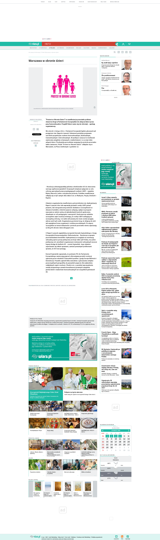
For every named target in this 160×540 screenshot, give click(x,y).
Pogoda (115, 458)
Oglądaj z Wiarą (33, 479)
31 (103, 436)
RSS (122, 536)
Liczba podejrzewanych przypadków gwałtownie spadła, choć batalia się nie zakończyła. (110, 221)
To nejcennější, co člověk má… (109, 90)
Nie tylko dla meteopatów (107, 455)
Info (48, 43)
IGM (47, 537)
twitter (130, 52)
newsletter (122, 52)
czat (56, 1)
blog (49, 1)
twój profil (123, 44)
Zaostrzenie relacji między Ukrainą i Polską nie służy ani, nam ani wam (110, 368)
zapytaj (63, 1)
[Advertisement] (80, 22)
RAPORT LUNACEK (61, 285)
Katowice (116, 460)
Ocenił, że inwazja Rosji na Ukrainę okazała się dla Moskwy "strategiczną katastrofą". (111, 235)
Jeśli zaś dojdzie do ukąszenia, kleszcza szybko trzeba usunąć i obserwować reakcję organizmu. (110, 267)
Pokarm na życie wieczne (73, 392)
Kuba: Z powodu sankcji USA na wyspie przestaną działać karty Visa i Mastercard (111, 276)
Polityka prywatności (96, 537)
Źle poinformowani (108, 75)
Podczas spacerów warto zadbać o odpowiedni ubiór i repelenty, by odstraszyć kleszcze (111, 260)
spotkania (72, 1)
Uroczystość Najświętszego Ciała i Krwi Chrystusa (44, 393)
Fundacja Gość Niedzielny (83, 537)
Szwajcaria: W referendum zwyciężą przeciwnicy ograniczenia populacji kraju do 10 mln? (53, 321)
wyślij (34, 129)
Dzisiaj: (115, 427)
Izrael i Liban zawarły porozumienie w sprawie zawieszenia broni (110, 199)
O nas (42, 537)
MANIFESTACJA (36, 285)
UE (67, 285)
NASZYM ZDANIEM (104, 56)
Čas (103, 88)
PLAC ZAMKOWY (45, 285)
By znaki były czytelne (110, 63)
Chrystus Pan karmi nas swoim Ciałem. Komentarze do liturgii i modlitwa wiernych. (44, 397)
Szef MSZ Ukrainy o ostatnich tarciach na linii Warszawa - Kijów (110, 374)
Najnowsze (103, 192)
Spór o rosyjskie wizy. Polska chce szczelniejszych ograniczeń (109, 313)
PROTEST (52, 285)
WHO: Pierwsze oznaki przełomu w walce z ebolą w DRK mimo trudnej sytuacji (110, 214)
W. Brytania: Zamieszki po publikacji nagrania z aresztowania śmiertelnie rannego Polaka (111, 353)
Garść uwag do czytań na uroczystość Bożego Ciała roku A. (79, 394)
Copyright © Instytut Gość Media (49, 539)
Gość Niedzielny (92, 1)
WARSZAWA (72, 285)
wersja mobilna (114, 1)
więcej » (43, 416)
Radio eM (81, 1)
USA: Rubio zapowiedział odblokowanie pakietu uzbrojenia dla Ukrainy (110, 229)
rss (119, 52)
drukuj (38, 129)
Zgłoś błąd (127, 536)
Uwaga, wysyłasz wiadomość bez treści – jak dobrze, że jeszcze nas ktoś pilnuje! (110, 79)
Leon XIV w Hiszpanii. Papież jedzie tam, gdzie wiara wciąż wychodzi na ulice (110, 291)
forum (42, 1)
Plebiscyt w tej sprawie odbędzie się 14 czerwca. (110, 390)
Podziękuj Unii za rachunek (55, 324)
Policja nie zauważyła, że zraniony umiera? (110, 359)
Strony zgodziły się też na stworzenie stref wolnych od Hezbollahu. (109, 205)
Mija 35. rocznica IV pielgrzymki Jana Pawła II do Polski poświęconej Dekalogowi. (110, 251)
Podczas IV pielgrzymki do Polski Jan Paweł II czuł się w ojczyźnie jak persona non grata (110, 244)
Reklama (73, 537)
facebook (126, 52)
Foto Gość (67, 537)
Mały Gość (103, 1)
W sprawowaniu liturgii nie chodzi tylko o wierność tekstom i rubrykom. (110, 66)
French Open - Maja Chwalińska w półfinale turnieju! (110, 334)
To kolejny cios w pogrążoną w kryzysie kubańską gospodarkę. (110, 282)
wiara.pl (35, 44)
